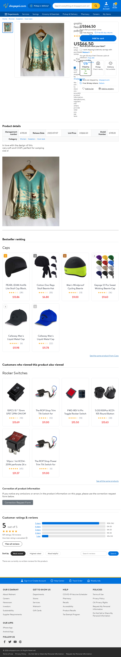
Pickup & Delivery (70, 14)
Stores (35, 598)
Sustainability (8, 610)
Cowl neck (28, 19)
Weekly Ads (93, 580)
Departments (12, 14)
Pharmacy (85, 14)
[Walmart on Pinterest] (20, 642)
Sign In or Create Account (33, 580)
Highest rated (35, 553)
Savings (36, 14)
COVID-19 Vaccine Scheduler (75, 594)
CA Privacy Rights (100, 602)
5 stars (38, 523)
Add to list (88, 88)
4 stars (38, 526)
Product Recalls (69, 610)
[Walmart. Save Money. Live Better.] (14, 5)
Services (25, 14)
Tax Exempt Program (71, 614)
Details (101, 83)
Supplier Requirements (12, 614)
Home (4, 19)
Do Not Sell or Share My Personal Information (103, 614)
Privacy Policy (99, 598)
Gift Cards (37, 610)
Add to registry (106, 88)
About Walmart (9, 594)
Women (12, 19)
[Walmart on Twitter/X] (9, 642)
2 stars (38, 533)
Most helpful (53, 553)
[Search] (96, 6)
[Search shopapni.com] (72, 6)
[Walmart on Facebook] (4, 642)
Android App (8, 631)
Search (113, 553)
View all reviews (12, 543)
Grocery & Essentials (50, 14)
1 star (38, 536)
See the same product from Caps (104, 355)
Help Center (57, 580)
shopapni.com (104, 80)
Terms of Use (98, 594)
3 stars (38, 530)
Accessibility (68, 606)
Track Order (76, 580)
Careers (96, 14)
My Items (107, 14)
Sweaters (19, 19)
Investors (6, 606)
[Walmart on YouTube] (15, 642)
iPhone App (7, 627)
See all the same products (107, 481)
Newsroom (7, 602)
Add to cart (98, 38)
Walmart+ (37, 606)
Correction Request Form (18, 502)
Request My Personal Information (101, 607)
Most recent (18, 553)
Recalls (66, 602)
